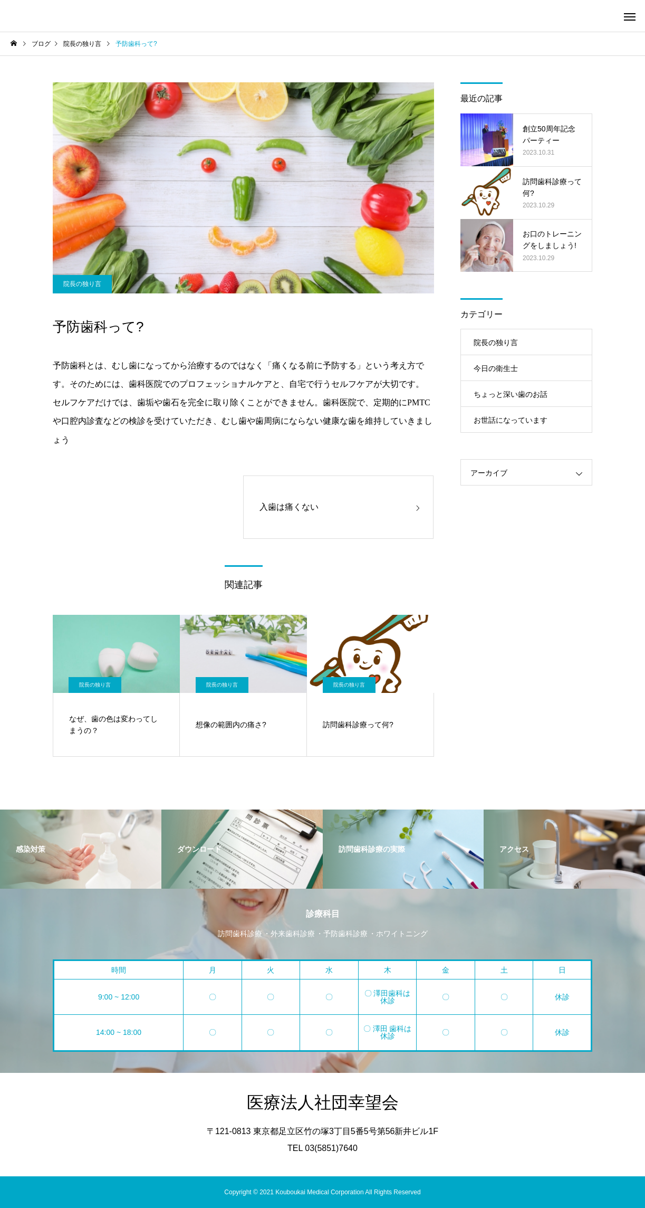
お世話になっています (510, 420)
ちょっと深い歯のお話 (510, 394)
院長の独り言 (82, 284)
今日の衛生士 (496, 368)
